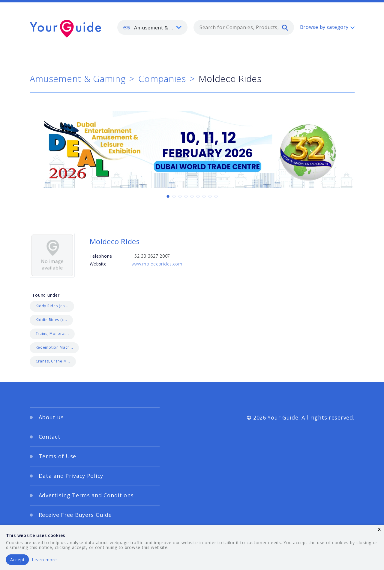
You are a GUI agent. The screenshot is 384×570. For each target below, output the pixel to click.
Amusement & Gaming (78, 78)
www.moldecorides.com (157, 264)
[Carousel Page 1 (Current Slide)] (168, 196)
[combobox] (244, 27)
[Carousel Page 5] (192, 196)
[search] (285, 27)
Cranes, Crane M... (53, 361)
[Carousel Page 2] (174, 196)
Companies (162, 78)
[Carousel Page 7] (204, 196)
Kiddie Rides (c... (51, 319)
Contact (50, 436)
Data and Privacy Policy (71, 475)
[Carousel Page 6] (198, 196)
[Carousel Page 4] (186, 196)
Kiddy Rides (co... (52, 305)
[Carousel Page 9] (216, 196)
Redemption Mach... (54, 347)
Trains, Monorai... (52, 333)
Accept (17, 559)
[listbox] (152, 27)
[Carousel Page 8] (210, 196)
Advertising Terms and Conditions (86, 495)
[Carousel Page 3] (180, 196)
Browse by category (324, 27)
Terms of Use (57, 456)
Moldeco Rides (115, 241)
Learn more (44, 559)
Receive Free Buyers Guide (75, 514)
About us (51, 417)
